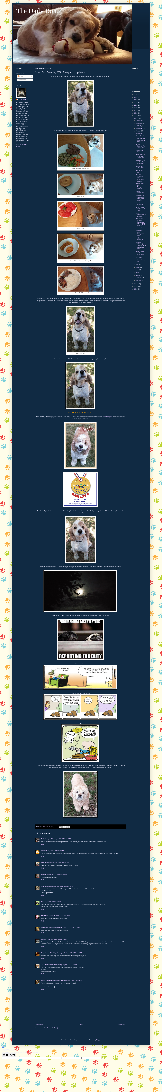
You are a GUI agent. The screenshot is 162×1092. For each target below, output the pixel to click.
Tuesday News (140, 228)
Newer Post (39, 1024)
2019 (136, 110)
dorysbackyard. (108, 417)
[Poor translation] (12, 1055)
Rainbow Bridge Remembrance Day (140, 140)
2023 (136, 100)
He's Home (139, 257)
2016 (136, 118)
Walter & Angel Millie (47, 839)
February (139, 278)
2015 (136, 284)
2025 (136, 94)
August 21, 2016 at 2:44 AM (58, 874)
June (137, 267)
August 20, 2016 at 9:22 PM (63, 839)
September (139, 128)
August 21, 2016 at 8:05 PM (71, 964)
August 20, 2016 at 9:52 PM (56, 851)
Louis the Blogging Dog (48, 886)
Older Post (121, 1024)
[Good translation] (5, 1055)
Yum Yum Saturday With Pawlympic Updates (140, 178)
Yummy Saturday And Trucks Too (140, 146)
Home (81, 1024)
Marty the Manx (46, 862)
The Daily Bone (37, 10)
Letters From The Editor (139, 167)
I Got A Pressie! (140, 136)
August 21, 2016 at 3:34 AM (65, 886)
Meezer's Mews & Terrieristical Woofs (53, 980)
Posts (20, 76)
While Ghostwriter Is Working (141, 214)
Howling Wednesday (140, 192)
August (138, 131)
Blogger (98, 1040)
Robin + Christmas (47, 915)
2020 (136, 108)
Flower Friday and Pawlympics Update (140, 186)
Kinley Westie (45, 874)
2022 (136, 102)
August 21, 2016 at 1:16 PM (59, 939)
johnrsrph (44, 851)
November (139, 123)
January (138, 280)
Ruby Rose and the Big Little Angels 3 (53, 953)
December (139, 120)
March (138, 275)
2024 (136, 97)
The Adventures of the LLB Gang (51, 964)
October (138, 126)
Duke (42, 902)
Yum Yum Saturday (139, 203)
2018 (136, 113)
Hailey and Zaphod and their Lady (51, 927)
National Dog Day (139, 151)
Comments (22, 80)
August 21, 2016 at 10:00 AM (71, 927)
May (137, 270)
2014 (136, 286)
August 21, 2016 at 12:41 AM (60, 862)
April (137, 272)
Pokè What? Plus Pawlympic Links (140, 233)
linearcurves (84, 1040)
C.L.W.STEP (22, 99)
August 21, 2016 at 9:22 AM (61, 915)
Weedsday (139, 133)
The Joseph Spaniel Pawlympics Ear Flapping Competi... (140, 222)
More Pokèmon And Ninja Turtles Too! (140, 156)
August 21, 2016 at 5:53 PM (74, 953)
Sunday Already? (139, 238)
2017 (136, 115)
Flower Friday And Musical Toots (140, 208)
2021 (136, 105)
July (137, 265)
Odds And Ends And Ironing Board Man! (140, 162)
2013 (136, 289)
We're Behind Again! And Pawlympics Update (140, 198)
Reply (42, 844)
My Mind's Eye (45, 939)
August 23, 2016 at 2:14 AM (73, 980)
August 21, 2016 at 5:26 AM (53, 902)
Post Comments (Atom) (51, 1028)
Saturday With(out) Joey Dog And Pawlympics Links (141, 246)
